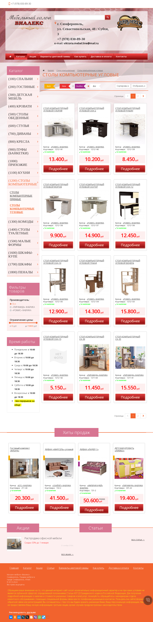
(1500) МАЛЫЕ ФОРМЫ (23, 243)
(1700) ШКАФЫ (23, 264)
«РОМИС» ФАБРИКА (59, 147)
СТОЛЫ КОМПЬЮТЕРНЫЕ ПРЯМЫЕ (21, 196)
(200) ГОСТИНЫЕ (23, 87)
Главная (14, 568)
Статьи (50, 568)
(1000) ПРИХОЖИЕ (23, 163)
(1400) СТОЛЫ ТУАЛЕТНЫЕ (23, 231)
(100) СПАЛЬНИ (23, 79)
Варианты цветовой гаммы (55, 56)
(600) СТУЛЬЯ (23, 126)
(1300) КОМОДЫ (23, 222)
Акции (32, 56)
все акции (66, 554)
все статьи (136, 539)
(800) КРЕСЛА (23, 141)
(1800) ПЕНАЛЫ (23, 272)
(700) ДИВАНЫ (23, 134)
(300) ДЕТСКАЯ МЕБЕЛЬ (23, 96)
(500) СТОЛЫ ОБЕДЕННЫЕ (23, 116)
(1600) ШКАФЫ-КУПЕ (23, 254)
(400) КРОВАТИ (23, 106)
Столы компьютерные (65, 70)
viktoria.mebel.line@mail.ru (81, 43)
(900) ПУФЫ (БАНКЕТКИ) (23, 151)
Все (14, 304)
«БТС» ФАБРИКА (24, 485)
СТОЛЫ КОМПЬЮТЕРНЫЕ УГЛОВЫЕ (22, 209)
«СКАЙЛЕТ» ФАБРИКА (61, 485)
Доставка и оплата (101, 56)
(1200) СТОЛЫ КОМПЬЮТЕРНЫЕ (23, 182)
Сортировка (123, 86)
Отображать (139, 86)
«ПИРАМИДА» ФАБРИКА (97, 375)
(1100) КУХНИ (23, 173)
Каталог (20, 56)
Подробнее (58, 168)
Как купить (80, 56)
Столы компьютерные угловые (90, 70)
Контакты (121, 56)
